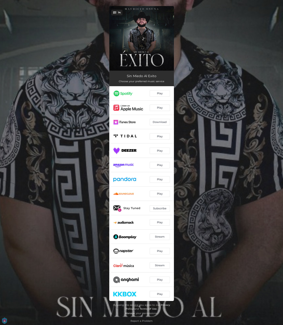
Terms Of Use (148, 308)
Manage (130, 313)
